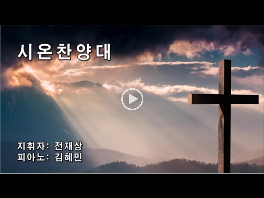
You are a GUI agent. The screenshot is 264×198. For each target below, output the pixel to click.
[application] (132, 99)
